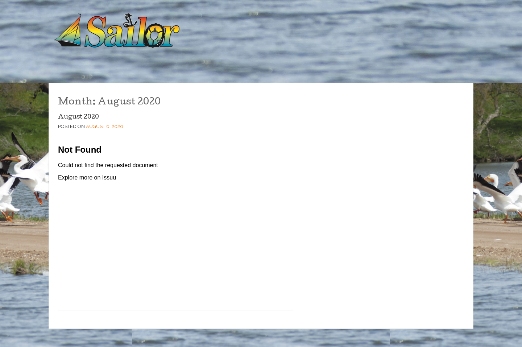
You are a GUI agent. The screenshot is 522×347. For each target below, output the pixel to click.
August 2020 (78, 117)
